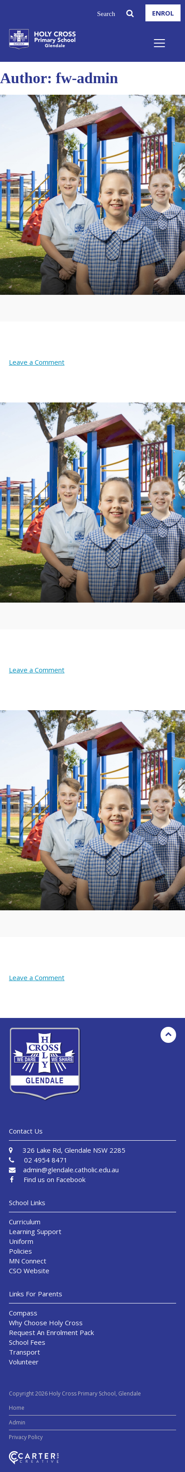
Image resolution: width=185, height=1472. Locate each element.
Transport (24, 1351)
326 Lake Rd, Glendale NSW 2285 (74, 1150)
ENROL (163, 12)
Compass (23, 1312)
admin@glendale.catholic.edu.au (71, 1169)
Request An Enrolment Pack (51, 1332)
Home (16, 1408)
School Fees (27, 1342)
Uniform (21, 1241)
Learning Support (35, 1231)
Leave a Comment (36, 362)
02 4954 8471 (46, 1159)
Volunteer (24, 1361)
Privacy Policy (26, 1437)
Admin (17, 1422)
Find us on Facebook (54, 1179)
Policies (20, 1251)
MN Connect (27, 1260)
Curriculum (24, 1221)
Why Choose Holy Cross (46, 1322)
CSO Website (29, 1270)
